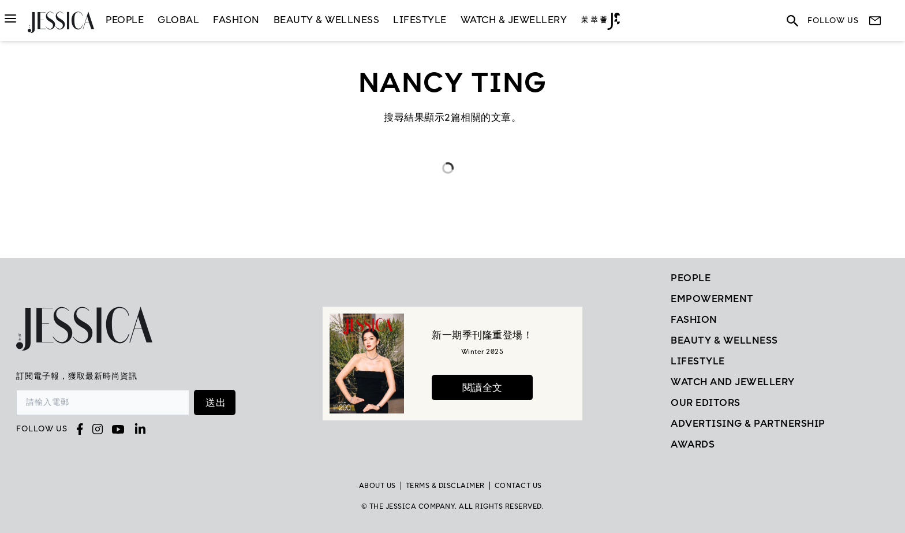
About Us (377, 486)
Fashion (236, 19)
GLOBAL (178, 19)
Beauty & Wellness (327, 19)
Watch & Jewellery (514, 19)
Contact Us (518, 486)
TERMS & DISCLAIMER (445, 486)
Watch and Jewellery (733, 381)
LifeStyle (420, 19)
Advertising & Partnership (748, 423)
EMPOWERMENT (712, 298)
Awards (693, 444)
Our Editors (706, 402)
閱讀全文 (482, 387)
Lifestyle (698, 361)
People (125, 19)
